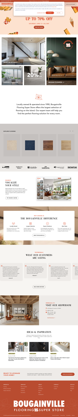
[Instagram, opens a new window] (72, 388)
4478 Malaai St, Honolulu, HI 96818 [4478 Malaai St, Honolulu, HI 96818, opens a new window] (54, 308)
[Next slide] (73, 131)
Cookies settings (41, 12)
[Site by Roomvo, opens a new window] (28, 415)
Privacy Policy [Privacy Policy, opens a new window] (54, 6)
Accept (50, 12)
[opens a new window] (46, 308)
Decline (58, 12)
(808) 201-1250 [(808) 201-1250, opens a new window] (50, 310)
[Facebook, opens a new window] (72, 386)
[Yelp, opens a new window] (71, 390)
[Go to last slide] (70, 131)
